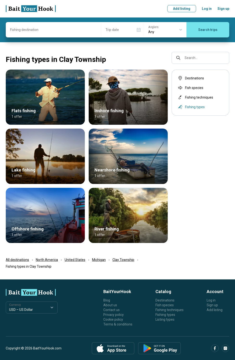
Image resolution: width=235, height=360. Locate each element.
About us (110, 305)
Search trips (207, 30)
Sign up (223, 9)
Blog (106, 300)
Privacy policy (113, 315)
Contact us (111, 310)
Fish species (190, 88)
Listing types (164, 319)
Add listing (181, 9)
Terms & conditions (117, 324)
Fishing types (165, 315)
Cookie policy (113, 319)
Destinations (190, 78)
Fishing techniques (195, 97)
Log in (207, 9)
